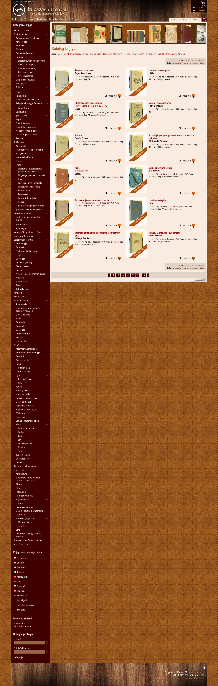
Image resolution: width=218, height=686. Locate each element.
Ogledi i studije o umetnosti (29, 510)
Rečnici (19, 285)
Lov (19, 439)
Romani (21, 201)
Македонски (129, 53)
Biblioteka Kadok (24, 123)
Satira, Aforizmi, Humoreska (31, 205)
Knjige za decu (21, 115)
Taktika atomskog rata (159, 70)
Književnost (19, 142)
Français (107, 53)
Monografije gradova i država (27, 232)
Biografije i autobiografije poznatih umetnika (28, 479)
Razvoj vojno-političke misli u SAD (91, 105)
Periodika (18, 292)
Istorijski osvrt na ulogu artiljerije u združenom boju (97, 234)
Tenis (20, 451)
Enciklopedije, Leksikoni (27, 251)
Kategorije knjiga (22, 25)
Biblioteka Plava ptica (26, 127)
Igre (18, 375)
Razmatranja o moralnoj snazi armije (92, 200)
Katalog (19, 19)
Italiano (117, 53)
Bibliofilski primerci (22, 30)
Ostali (182, 53)
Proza (18, 164)
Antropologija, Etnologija (27, 38)
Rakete (78, 135)
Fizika (18, 254)
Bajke (18, 119)
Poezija (19, 161)
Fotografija (21, 491)
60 (199, 60)
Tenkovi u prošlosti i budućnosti (164, 232)
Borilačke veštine (26, 428)
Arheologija (21, 41)
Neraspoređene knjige (24, 236)
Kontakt (79, 19)
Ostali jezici (22, 600)
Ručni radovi (24, 371)
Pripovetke (23, 194)
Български (87, 53)
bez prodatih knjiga (197, 63)
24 (195, 60)
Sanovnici (20, 417)
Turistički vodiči (23, 454)
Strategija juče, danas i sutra (88, 103)
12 (192, 60)
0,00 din (202, 10)
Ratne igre (21, 228)
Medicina (20, 277)
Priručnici (18, 345)
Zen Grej (20, 138)
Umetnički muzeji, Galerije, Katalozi (28, 535)
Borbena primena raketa (160, 167)
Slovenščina (171, 53)
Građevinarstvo (23, 266)
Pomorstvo (19, 296)
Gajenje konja (22, 360)
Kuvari (19, 386)
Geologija (20, 258)
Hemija (19, 270)
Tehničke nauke (23, 289)
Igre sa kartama (25, 379)
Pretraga (29, 19)
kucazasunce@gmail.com (194, 678)
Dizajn (19, 484)
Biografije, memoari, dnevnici (31, 60)
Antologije (21, 145)
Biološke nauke (23, 314)
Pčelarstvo (21, 413)
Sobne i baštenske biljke (27, 420)
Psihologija (21, 95)
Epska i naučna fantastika (30, 182)
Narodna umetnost (25, 507)
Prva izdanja (19, 623)
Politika (19, 87)
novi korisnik (17, 1)
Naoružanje (21, 224)
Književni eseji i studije (29, 186)
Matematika (21, 341)
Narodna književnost (25, 157)
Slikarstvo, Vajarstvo (25, 518)
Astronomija (21, 304)
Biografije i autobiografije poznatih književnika (30, 170)
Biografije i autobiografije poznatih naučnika (28, 309)
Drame (21, 179)
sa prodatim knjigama (180, 63)
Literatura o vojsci (22, 213)
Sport (18, 424)
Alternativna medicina (26, 348)
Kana (77, 167)
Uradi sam (20, 462)
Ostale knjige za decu (26, 134)
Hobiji (18, 363)
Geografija (21, 326)
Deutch (140, 53)
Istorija (19, 56)
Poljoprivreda (22, 281)
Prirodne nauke (21, 300)
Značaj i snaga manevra (160, 103)
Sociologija (21, 111)
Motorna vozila (23, 394)
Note (20, 503)
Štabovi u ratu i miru (84, 70)
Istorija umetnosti (24, 495)
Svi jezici (21, 609)
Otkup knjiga (41, 19)
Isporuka (53, 19)
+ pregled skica (82, 170)
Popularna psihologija (26, 409)
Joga (20, 435)
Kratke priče (24, 190)
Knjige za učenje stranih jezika (30, 273)
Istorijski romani (25, 72)
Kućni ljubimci (22, 390)
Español (160, 53)
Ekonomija (20, 45)
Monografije (24, 522)
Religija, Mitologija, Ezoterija (29, 103)
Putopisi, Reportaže (27, 198)
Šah (20, 382)
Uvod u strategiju (157, 200)
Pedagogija (21, 83)
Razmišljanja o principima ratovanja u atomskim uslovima (171, 137)
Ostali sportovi (25, 443)
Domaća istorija (25, 64)
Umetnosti (19, 470)
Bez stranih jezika (71, 53)
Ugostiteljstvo (23, 458)
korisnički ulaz (29, 1)
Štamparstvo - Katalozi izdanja (28, 540)
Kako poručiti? (66, 19)
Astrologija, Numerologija (28, 352)
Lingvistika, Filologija (25, 79)
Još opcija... (19, 657)
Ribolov (21, 447)
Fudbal (21, 432)
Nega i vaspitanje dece (27, 130)
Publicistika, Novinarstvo (27, 99)
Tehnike (22, 526)
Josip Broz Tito (21, 544)
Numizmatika (24, 367)
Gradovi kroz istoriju (27, 68)
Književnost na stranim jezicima (29, 209)
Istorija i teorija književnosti (29, 149)
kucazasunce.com (197, 672)
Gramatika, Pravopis (25, 53)
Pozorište (20, 514)
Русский (150, 53)
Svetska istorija (25, 75)
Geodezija (20, 322)
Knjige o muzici (23, 499)
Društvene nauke (22, 34)
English (97, 53)
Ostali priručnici (23, 401)
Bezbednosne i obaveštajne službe (29, 218)
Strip (18, 529)
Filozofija (20, 49)
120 (202, 60)
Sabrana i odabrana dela (25, 466)
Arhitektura (21, 473)
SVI (59, 53)
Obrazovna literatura (23, 239)
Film (18, 488)
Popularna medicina (25, 405)
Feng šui (20, 356)
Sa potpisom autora (23, 626)
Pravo (18, 92)
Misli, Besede (22, 153)
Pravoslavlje (24, 108)
